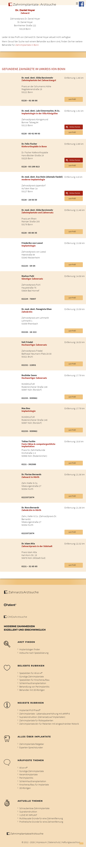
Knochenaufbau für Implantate (34, 784)
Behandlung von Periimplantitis (34, 686)
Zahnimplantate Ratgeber (31, 744)
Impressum (41, 842)
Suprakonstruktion (28, 811)
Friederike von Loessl (32, 243)
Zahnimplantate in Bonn (27, 45)
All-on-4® (23, 767)
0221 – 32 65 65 (29, 566)
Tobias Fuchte (28, 441)
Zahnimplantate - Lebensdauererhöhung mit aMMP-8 (44, 713)
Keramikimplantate (28, 774)
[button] (81, 843)
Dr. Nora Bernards (30, 508)
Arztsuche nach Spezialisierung (33, 652)
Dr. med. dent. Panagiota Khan (37, 309)
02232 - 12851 (29, 365)
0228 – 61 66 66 (29, 100)
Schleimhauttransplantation (32, 683)
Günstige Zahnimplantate (31, 676)
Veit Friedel (27, 342)
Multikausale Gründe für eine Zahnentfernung (41, 818)
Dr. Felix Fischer (29, 144)
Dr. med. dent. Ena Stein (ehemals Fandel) (42, 177)
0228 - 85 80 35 (29, 233)
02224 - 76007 (29, 299)
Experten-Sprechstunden (31, 747)
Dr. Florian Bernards (31, 474)
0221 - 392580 (29, 464)
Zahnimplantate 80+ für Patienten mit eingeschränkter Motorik (49, 723)
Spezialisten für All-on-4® (30, 673)
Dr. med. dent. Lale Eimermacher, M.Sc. (41, 111)
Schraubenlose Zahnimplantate (34, 808)
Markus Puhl (28, 276)
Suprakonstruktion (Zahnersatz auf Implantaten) (42, 717)
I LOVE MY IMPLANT (28, 815)
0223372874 (28, 497)
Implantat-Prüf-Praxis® (29, 710)
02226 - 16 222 (29, 332)
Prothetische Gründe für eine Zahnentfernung (41, 821)
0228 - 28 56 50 (29, 200)
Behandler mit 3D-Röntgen (32, 690)
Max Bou (26, 408)
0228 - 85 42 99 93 (31, 134)
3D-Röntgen (25, 788)
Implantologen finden (29, 649)
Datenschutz (54, 842)
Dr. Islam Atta (28, 544)
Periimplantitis (26, 777)
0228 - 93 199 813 (31, 167)
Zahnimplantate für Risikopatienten (36, 720)
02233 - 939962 (29, 398)
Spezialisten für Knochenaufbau (34, 679)
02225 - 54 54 (28, 266)
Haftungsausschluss (71, 842)
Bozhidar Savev (29, 375)
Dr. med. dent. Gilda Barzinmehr (37, 78)
